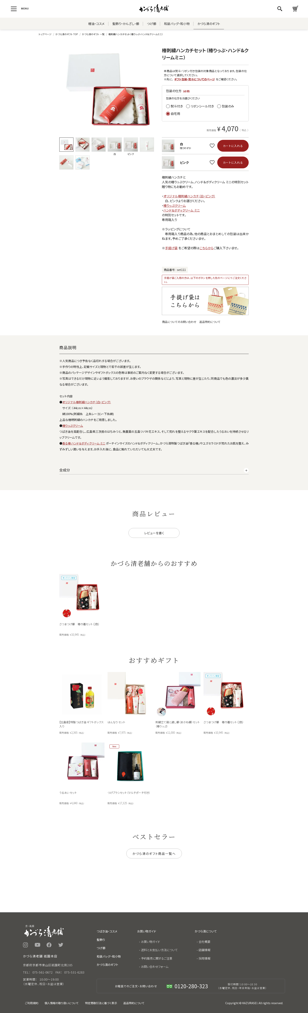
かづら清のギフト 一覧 (93, 34)
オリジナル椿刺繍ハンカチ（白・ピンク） (189, 196)
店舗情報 (204, 950)
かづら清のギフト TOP (66, 34)
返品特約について (210, 322)
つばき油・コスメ (107, 931)
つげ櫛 (151, 23)
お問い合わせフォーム (155, 966)
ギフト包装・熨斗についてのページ (194, 79)
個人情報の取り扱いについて (62, 1003)
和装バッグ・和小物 (177, 23)
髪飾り (101, 940)
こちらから (207, 248)
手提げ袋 (171, 248)
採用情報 (204, 958)
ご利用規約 (31, 1003)
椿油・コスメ (96, 23)
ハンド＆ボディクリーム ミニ (181, 210)
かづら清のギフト (208, 23)
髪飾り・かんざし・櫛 (125, 23)
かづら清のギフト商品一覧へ (154, 853)
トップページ (45, 34)
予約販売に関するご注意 (156, 958)
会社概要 (204, 942)
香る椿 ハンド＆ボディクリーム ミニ (83, 443)
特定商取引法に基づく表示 (101, 1003)
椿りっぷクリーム (174, 205)
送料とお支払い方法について (159, 950)
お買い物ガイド (150, 942)
